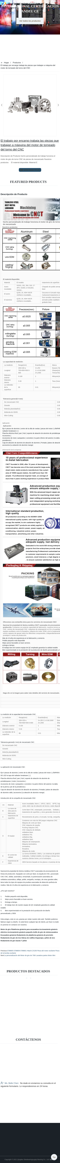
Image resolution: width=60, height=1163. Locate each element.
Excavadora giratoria (8, 935)
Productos (17, 63)
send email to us (30, 170)
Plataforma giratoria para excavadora (25, 929)
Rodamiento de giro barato (11, 941)
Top (54, 1156)
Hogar (6, 63)
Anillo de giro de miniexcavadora (45, 932)
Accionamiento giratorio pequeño (20, 932)
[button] (3, 7)
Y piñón (24, 941)
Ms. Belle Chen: (10, 1107)
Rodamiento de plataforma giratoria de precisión (35, 935)
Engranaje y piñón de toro (45, 938)
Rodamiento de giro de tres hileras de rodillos (18, 938)
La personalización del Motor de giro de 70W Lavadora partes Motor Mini (29, 955)
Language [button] (14, 8)
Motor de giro (6, 929)
